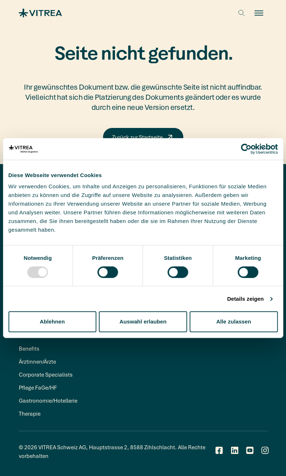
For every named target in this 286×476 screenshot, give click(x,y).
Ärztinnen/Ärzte (37, 361)
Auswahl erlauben (143, 321)
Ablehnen (52, 321)
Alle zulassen (233, 321)
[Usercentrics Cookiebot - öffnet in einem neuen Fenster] (246, 148)
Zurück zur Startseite (143, 137)
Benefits (29, 348)
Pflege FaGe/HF (38, 387)
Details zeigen (245, 299)
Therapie (29, 413)
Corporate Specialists (46, 374)
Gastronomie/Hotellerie (48, 400)
